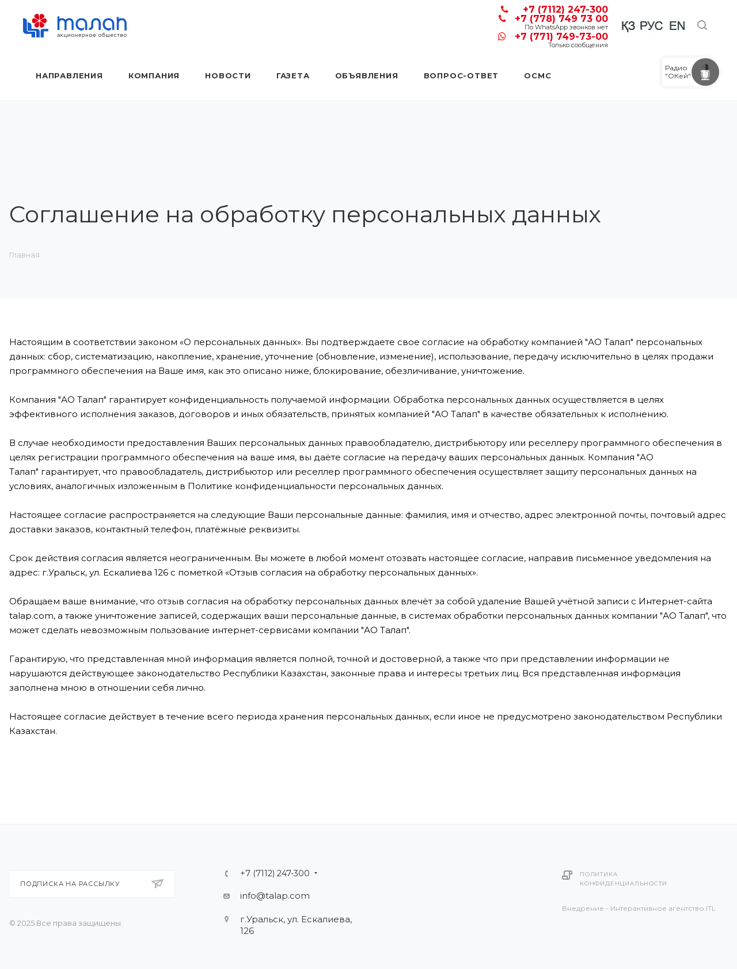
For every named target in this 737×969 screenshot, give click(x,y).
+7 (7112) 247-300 (565, 9)
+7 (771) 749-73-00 (561, 36)
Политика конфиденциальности (623, 878)
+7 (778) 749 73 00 (561, 18)
